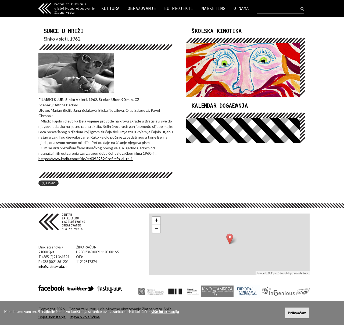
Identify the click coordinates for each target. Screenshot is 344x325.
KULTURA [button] (110, 8)
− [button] (156, 229)
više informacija (165, 311)
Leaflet (261, 273)
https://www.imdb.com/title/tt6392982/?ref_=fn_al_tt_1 (85, 158)
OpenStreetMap (281, 273)
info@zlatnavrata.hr (53, 267)
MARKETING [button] (213, 8)
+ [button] (156, 221)
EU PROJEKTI (179, 8)
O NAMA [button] (241, 8)
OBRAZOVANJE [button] (142, 8)
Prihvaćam (297, 312)
